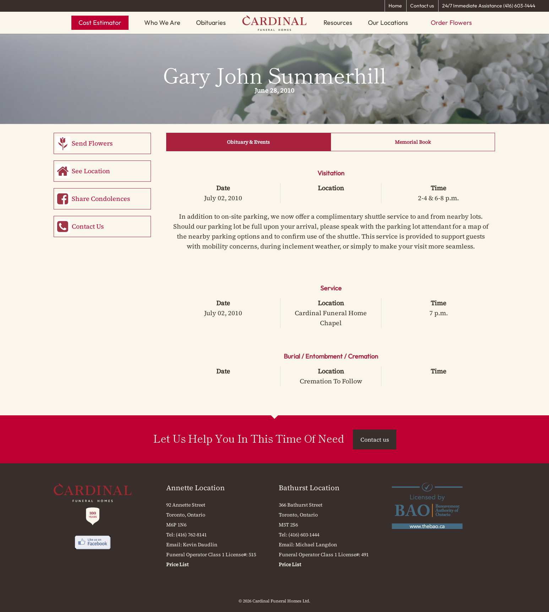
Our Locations (388, 22)
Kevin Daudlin (200, 544)
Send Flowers (92, 143)
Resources (338, 22)
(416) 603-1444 (303, 534)
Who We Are (162, 22)
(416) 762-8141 (191, 534)
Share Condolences (101, 198)
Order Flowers (451, 22)
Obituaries (211, 22)
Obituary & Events (248, 142)
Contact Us (88, 226)
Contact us (422, 5)
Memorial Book (413, 142)
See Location (91, 170)
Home (395, 5)
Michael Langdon (316, 544)
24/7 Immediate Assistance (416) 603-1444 (488, 5)
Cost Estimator (99, 22)
